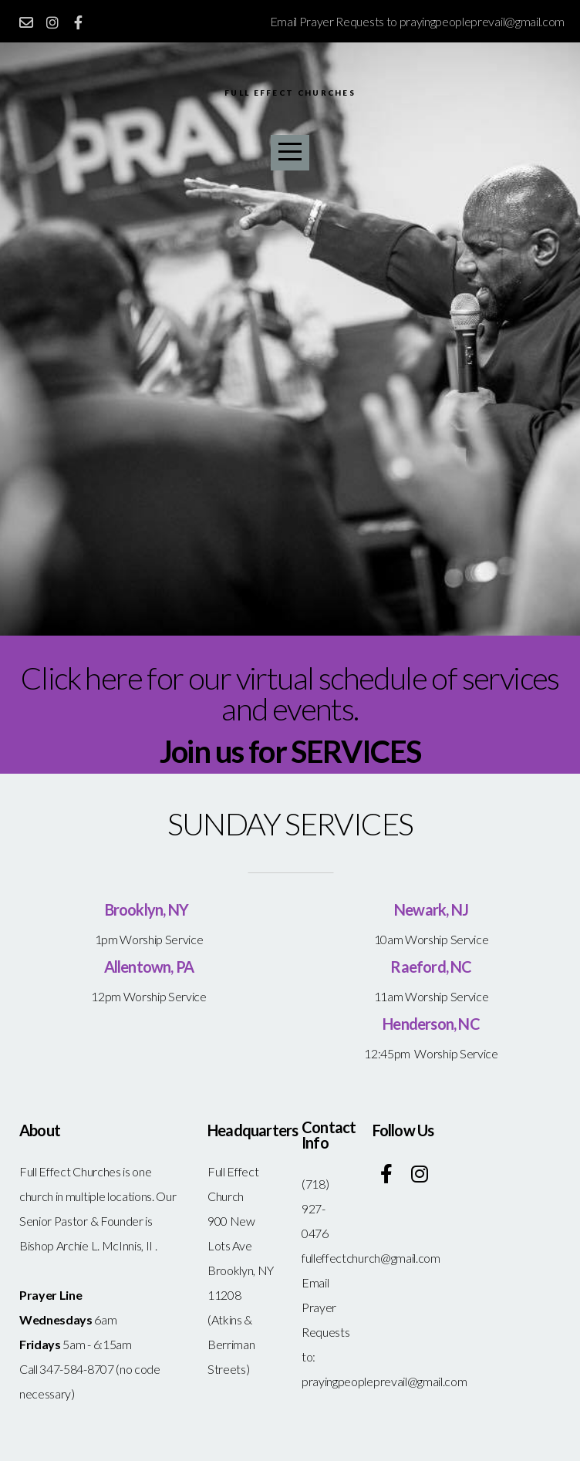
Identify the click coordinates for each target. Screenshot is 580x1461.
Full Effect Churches (290, 94)
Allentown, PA (149, 966)
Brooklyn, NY (149, 909)
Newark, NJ (431, 909)
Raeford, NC (430, 966)
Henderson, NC (431, 1023)
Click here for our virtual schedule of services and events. (290, 693)
